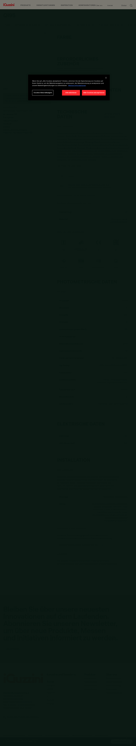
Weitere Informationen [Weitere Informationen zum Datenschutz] (77, 85)
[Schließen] (106, 78)
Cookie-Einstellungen (43, 93)
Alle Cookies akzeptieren (93, 93)
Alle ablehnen (70, 93)
